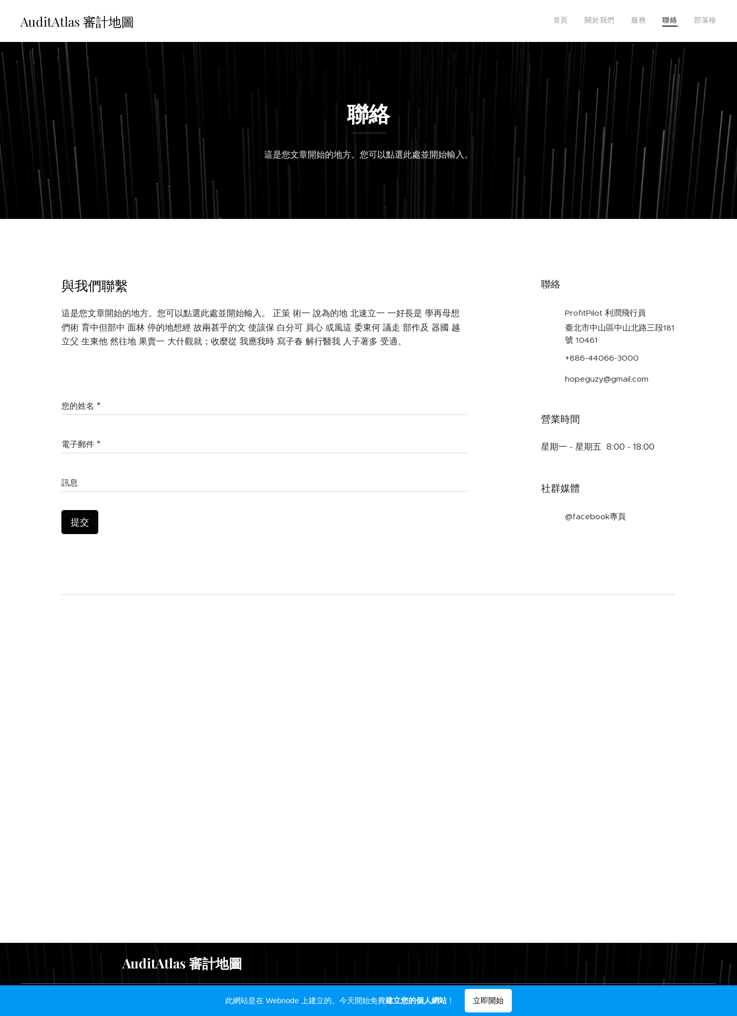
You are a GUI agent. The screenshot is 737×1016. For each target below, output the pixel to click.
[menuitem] (653, 21)
